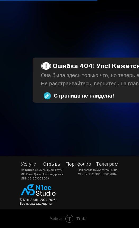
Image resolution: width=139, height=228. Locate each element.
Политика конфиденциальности (41, 170)
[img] (38, 190)
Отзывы (52, 164)
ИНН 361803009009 (35, 178)
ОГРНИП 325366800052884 (97, 174)
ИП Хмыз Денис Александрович (42, 174)
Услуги (29, 164)
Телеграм (107, 164)
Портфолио (78, 164)
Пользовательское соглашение (97, 170)
